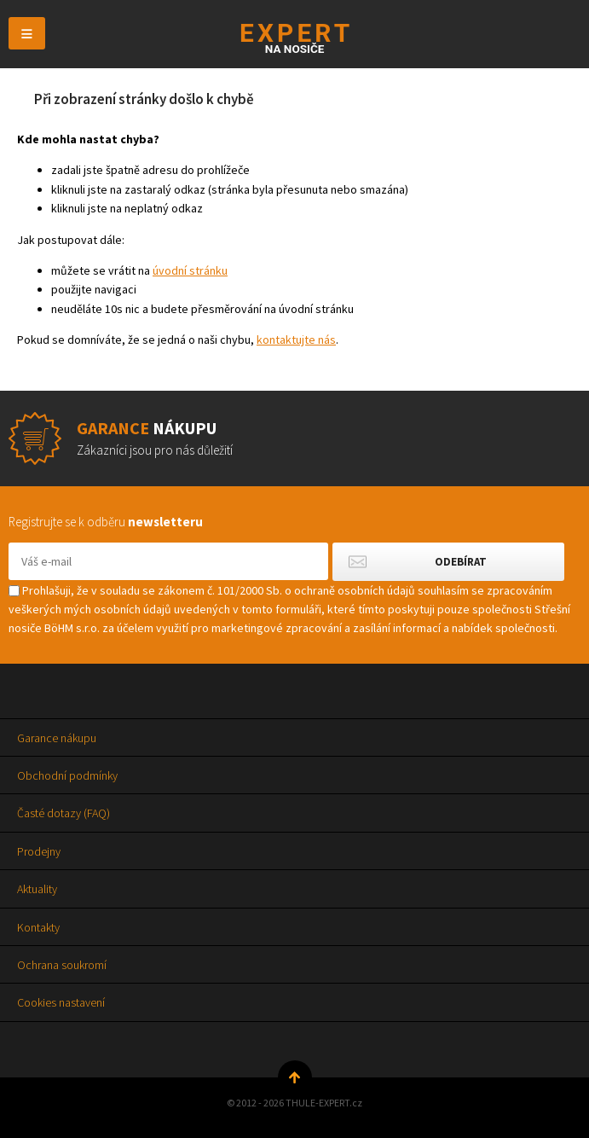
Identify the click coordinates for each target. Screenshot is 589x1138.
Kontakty (38, 927)
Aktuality (37, 889)
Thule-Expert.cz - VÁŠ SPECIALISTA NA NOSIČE (294, 38)
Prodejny (39, 851)
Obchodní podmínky (67, 775)
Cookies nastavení (61, 1002)
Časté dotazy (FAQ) (63, 813)
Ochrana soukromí (62, 965)
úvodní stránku (190, 270)
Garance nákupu (56, 738)
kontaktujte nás (296, 339)
